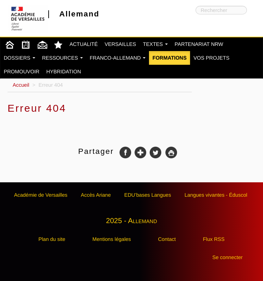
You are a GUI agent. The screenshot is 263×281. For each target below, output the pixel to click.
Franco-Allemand (118, 58)
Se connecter (227, 257)
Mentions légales (111, 239)
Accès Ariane (96, 195)
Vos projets (211, 58)
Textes (155, 44)
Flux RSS (213, 239)
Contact (167, 239)
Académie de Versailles (40, 195)
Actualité (84, 44)
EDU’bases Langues (147, 195)
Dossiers (19, 58)
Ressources (62, 58)
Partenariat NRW (199, 44)
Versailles (120, 44)
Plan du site (51, 239)
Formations (169, 58)
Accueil (21, 85)
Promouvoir (21, 72)
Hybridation (63, 72)
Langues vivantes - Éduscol (216, 195)
